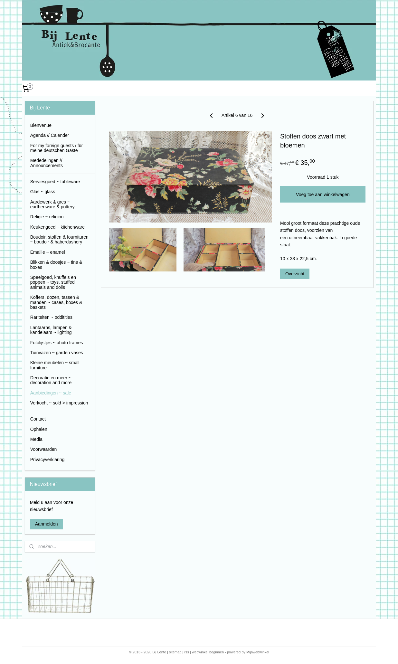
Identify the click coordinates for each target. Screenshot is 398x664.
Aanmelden (46, 523)
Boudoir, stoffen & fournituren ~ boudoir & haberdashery (59, 239)
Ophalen (38, 429)
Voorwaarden (43, 449)
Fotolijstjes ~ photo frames (56, 342)
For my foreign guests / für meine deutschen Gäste (56, 148)
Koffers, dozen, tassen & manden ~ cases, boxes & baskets (56, 302)
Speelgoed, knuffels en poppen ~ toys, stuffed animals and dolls (53, 282)
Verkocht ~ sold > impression (59, 402)
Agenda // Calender (49, 135)
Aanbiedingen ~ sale (50, 392)
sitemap (175, 652)
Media (36, 439)
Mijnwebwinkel (257, 652)
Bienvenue (41, 125)
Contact (38, 419)
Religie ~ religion (47, 216)
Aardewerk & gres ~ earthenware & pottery (52, 204)
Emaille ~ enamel (47, 252)
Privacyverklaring (47, 459)
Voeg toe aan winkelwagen (323, 194)
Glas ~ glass (42, 191)
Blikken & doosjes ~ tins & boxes (56, 265)
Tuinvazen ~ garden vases (56, 352)
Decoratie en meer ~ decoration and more (50, 380)
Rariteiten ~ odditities (51, 317)
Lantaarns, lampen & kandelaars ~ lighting (51, 330)
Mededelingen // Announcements (46, 163)
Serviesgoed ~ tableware (55, 181)
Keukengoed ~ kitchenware (57, 227)
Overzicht (294, 273)
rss (186, 652)
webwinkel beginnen (208, 652)
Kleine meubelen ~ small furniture (55, 365)
